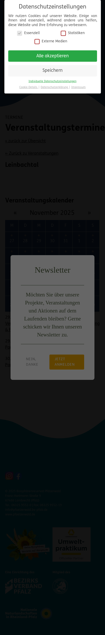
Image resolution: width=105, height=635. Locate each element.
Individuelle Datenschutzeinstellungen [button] (52, 80)
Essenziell (28, 31)
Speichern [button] (52, 69)
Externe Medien (50, 39)
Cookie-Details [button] (28, 85)
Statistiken (73, 31)
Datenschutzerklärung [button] (55, 85)
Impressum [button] (78, 85)
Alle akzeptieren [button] (52, 54)
